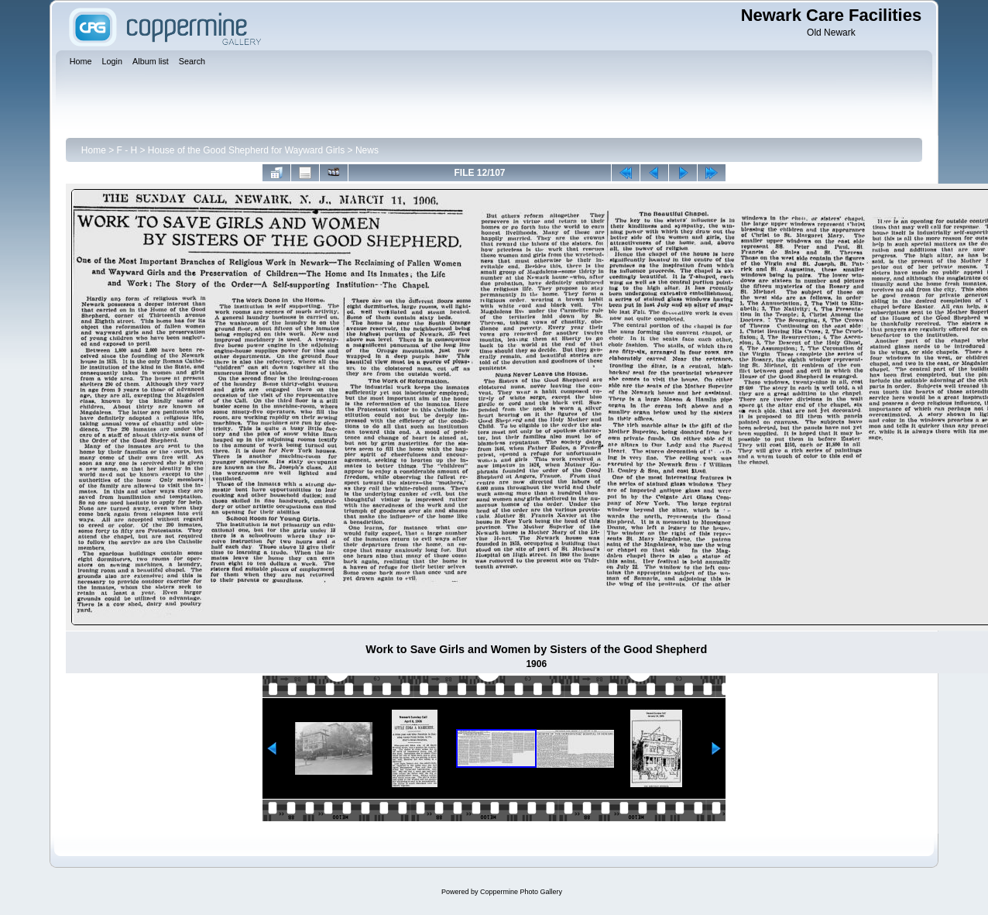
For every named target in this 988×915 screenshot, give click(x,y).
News (367, 150)
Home (93, 150)
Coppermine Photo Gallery (521, 892)
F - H (127, 150)
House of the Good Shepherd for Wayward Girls (246, 150)
